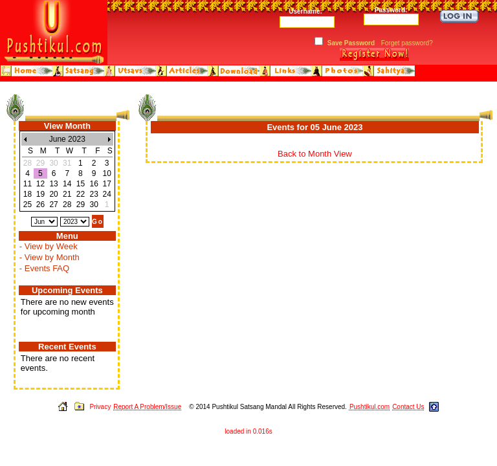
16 (93, 183)
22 (80, 194)
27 (53, 204)
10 (106, 173)
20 (53, 194)
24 (106, 194)
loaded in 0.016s (248, 431)
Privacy (100, 406)
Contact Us (408, 406)
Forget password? (407, 43)
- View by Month (49, 257)
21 (67, 194)
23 (93, 194)
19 (40, 194)
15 (80, 183)
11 (27, 183)
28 (67, 204)
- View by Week (48, 246)
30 (93, 204)
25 (27, 204)
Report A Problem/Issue (147, 406)
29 (80, 204)
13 (53, 183)
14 (67, 183)
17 (106, 183)
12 (40, 183)
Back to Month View (315, 154)
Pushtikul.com (369, 406)
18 (27, 194)
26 (40, 204)
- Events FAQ (44, 268)
